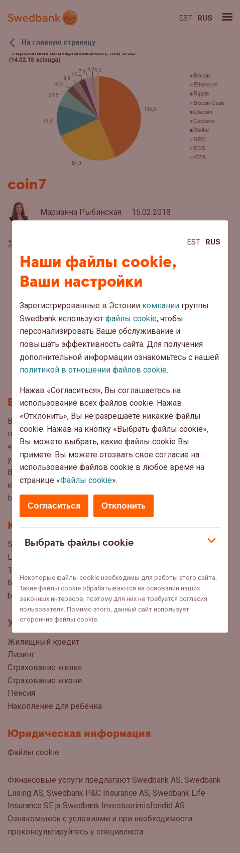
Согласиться (54, 506)
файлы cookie (131, 318)
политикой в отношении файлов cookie (93, 370)
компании (160, 305)
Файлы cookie (86, 480)
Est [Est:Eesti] (193, 242)
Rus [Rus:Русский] (212, 242)
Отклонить (123, 506)
